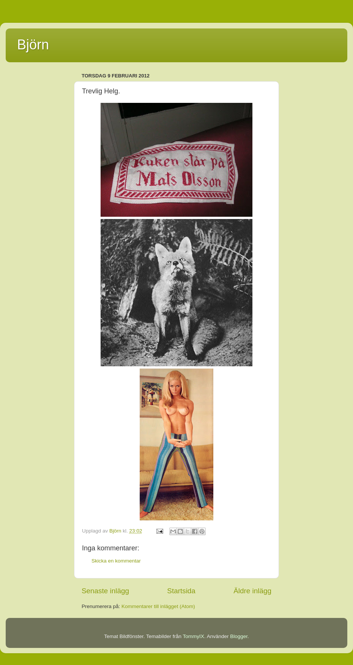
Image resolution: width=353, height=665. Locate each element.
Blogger (238, 636)
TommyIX (193, 636)
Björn (33, 44)
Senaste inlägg (105, 591)
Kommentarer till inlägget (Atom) (158, 606)
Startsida (181, 591)
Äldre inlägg (252, 591)
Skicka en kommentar (116, 561)
